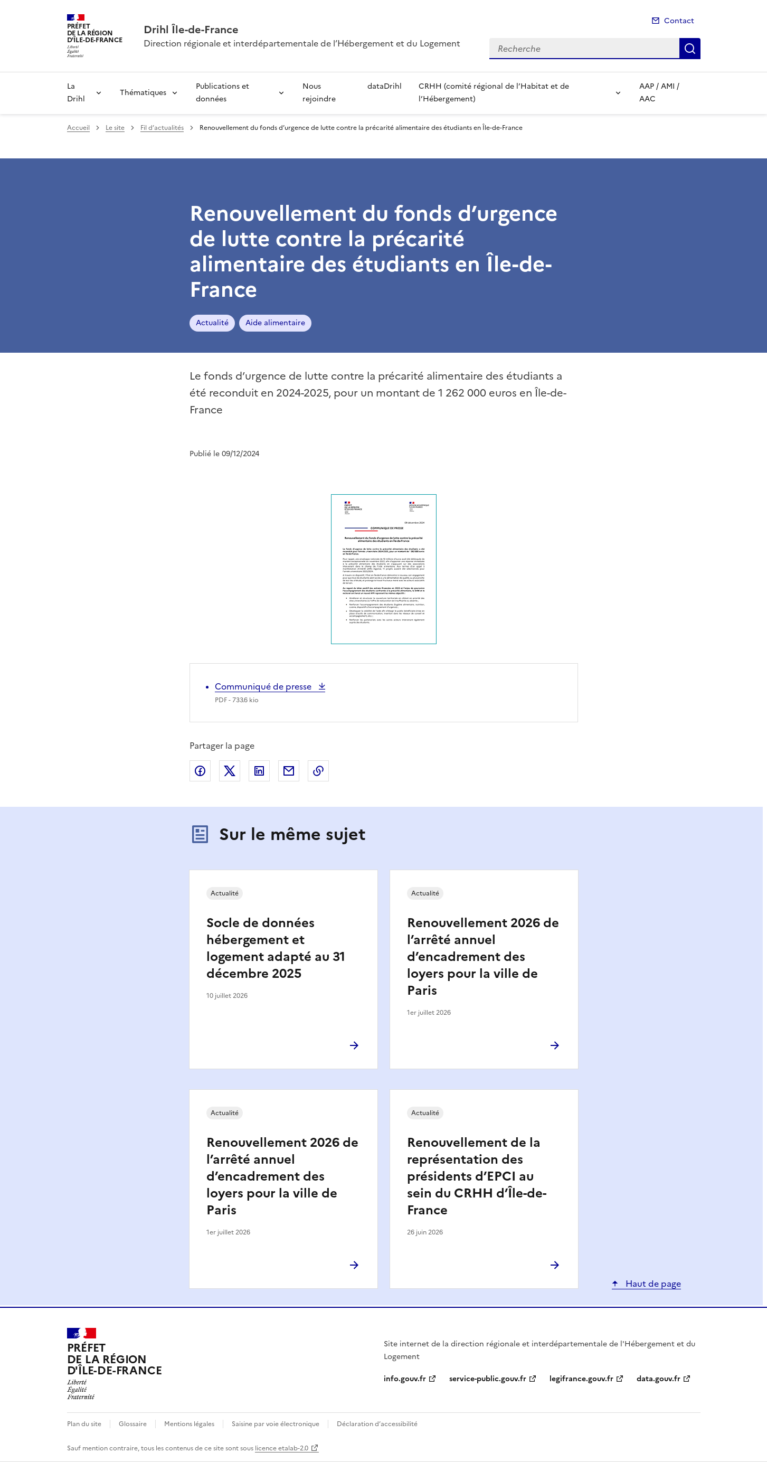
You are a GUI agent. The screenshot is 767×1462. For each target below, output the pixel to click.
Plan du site (84, 1424)
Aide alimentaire (275, 322)
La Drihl (76, 93)
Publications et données (222, 93)
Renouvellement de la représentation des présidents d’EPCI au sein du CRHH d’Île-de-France (476, 1176)
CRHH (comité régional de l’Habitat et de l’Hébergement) (494, 93)
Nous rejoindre (319, 93)
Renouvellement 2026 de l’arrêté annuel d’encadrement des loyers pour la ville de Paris (483, 956)
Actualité (212, 322)
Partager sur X (229, 770)
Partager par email (288, 770)
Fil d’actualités (162, 128)
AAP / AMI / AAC (659, 93)
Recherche (689, 48)
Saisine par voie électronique (275, 1424)
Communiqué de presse (264, 686)
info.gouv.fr (405, 1378)
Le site (115, 128)
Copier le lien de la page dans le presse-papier (318, 770)
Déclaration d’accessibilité (377, 1424)
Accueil (78, 128)
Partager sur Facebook (200, 770)
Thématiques (143, 92)
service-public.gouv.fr (487, 1378)
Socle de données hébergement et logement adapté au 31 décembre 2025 (275, 948)
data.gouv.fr (658, 1378)
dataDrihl (384, 86)
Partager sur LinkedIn (259, 770)
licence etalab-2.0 (281, 1448)
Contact (679, 20)
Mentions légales (189, 1424)
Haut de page (652, 1283)
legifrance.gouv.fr (581, 1378)
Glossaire (133, 1424)
